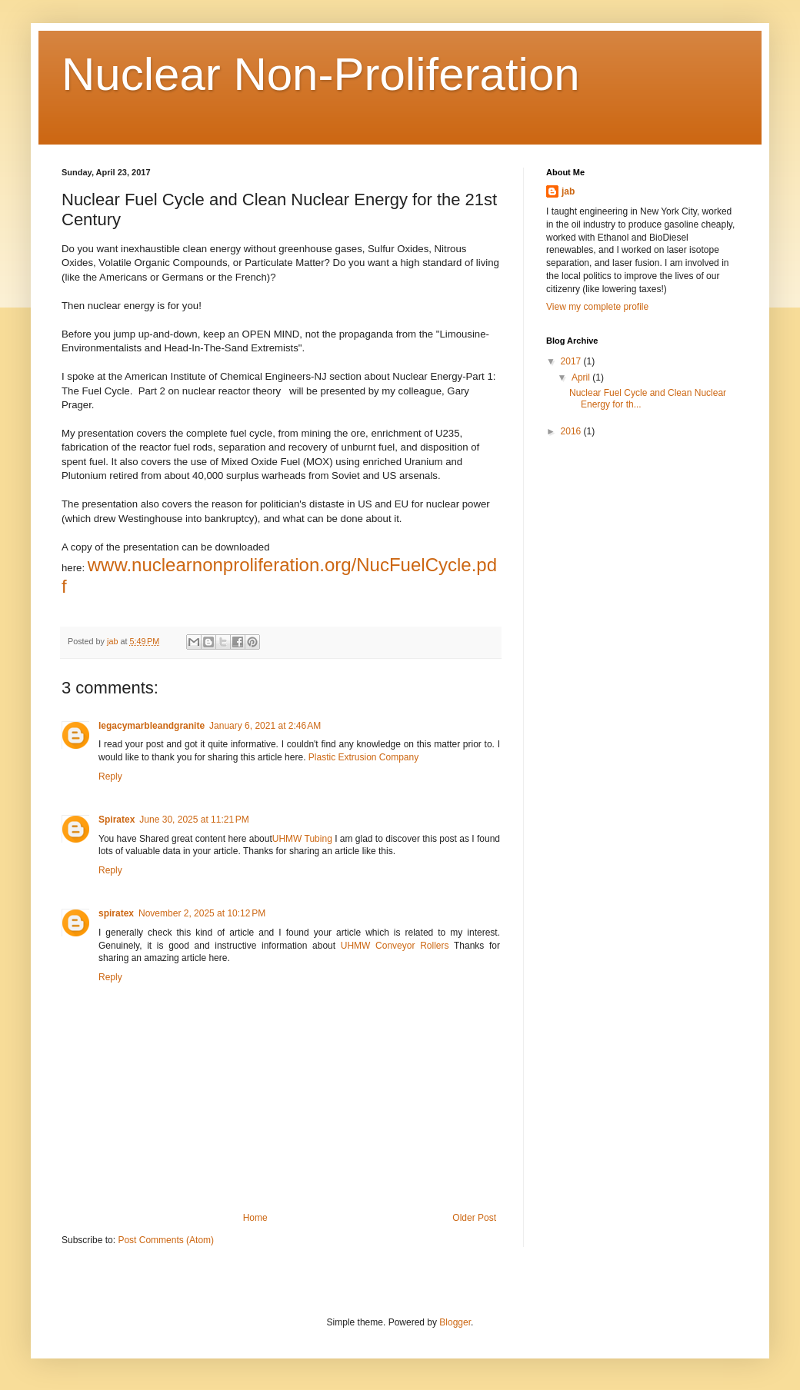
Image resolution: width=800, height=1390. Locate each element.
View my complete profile (597, 306)
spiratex (116, 913)
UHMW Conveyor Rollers (395, 945)
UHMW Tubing (302, 838)
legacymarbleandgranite (151, 725)
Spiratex (116, 819)
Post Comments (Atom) (166, 1240)
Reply (110, 776)
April (582, 377)
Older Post (474, 1217)
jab (568, 191)
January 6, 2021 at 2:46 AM (265, 725)
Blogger (455, 1322)
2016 (572, 431)
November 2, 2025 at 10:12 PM (201, 913)
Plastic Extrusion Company (363, 757)
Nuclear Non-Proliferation (321, 74)
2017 (572, 361)
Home (255, 1217)
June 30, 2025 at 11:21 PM (193, 819)
